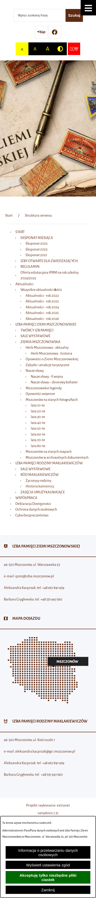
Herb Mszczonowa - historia (51, 353)
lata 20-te (38, 411)
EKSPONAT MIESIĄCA (36, 238)
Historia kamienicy (40, 486)
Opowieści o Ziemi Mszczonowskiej (52, 359)
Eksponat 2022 (37, 249)
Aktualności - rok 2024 (42, 307)
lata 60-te (38, 434)
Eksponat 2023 (36, 243)
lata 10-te (38, 405)
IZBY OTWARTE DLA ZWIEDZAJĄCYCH (49, 261)
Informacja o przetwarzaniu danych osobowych (48, 852)
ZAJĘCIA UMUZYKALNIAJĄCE (42, 492)
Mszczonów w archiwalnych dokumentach (57, 457)
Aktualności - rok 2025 (42, 313)
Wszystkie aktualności (37, 290)
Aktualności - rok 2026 (42, 319)
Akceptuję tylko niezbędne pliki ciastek (48, 877)
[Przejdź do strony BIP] (41, 32)
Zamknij (48, 890)
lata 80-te (38, 446)
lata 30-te (38, 417)
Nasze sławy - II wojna (47, 376)
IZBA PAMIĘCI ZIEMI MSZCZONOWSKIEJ (45, 324)
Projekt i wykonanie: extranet (48, 805)
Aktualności (24, 284)
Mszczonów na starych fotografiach (52, 400)
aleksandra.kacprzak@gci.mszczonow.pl (45, 751)
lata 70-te (38, 440)
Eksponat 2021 (36, 255)
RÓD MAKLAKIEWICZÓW (39, 475)
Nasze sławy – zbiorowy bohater (54, 382)
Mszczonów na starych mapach (49, 451)
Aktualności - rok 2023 (42, 301)
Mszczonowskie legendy (44, 388)
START (20, 232)
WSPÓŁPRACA (26, 498)
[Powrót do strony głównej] (9, 215)
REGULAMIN (29, 267)
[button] (88, 7)
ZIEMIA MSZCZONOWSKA (40, 342)
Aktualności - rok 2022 (42, 296)
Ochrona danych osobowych (36, 509)
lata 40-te (38, 423)
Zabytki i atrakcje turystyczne (47, 365)
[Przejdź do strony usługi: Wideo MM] (74, 48)
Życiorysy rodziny (38, 481)
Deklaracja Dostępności (33, 504)
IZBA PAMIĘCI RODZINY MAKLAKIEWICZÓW (49, 463)
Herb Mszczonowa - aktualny (47, 347)
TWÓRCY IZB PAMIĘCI (37, 330)
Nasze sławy (35, 371)
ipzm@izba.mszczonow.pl (34, 576)
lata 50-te (38, 428)
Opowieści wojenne (40, 394)
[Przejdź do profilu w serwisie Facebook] (54, 32)
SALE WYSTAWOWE (35, 336)
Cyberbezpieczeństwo (31, 515)
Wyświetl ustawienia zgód (48, 865)
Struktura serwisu (38, 215)
